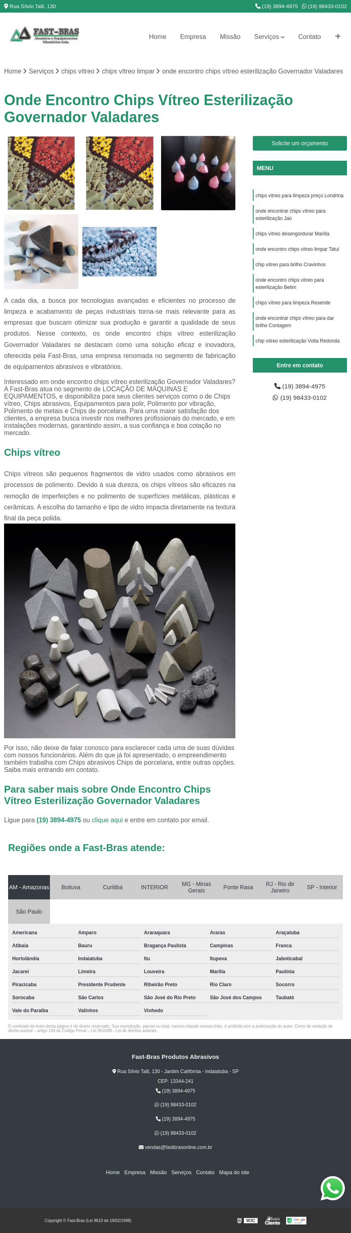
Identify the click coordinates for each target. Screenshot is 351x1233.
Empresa (193, 36)
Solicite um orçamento (300, 143)
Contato (309, 36)
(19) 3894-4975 (276, 6)
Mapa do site (233, 1172)
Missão (230, 36)
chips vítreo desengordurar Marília (292, 234)
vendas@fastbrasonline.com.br (175, 1147)
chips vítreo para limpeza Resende (294, 303)
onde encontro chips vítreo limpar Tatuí (298, 249)
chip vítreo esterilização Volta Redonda (298, 341)
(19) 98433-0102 (324, 6)
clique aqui (107, 820)
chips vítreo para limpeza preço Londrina (300, 195)
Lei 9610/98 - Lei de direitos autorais (124, 1030)
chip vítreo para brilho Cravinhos (291, 264)
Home (157, 36)
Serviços (266, 36)
